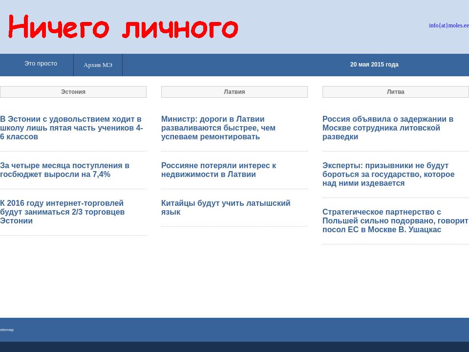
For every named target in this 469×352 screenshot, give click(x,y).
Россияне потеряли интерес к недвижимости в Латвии (218, 169)
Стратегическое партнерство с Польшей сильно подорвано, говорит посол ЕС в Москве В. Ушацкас (395, 221)
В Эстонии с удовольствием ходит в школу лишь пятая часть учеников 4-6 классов (71, 128)
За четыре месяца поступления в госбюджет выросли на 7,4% (64, 169)
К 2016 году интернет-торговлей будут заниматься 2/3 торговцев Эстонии (62, 212)
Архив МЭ (98, 64)
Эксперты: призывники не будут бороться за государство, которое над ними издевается (388, 174)
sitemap (7, 330)
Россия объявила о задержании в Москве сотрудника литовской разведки (387, 128)
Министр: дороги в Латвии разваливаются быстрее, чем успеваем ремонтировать (218, 128)
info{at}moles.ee (449, 25)
